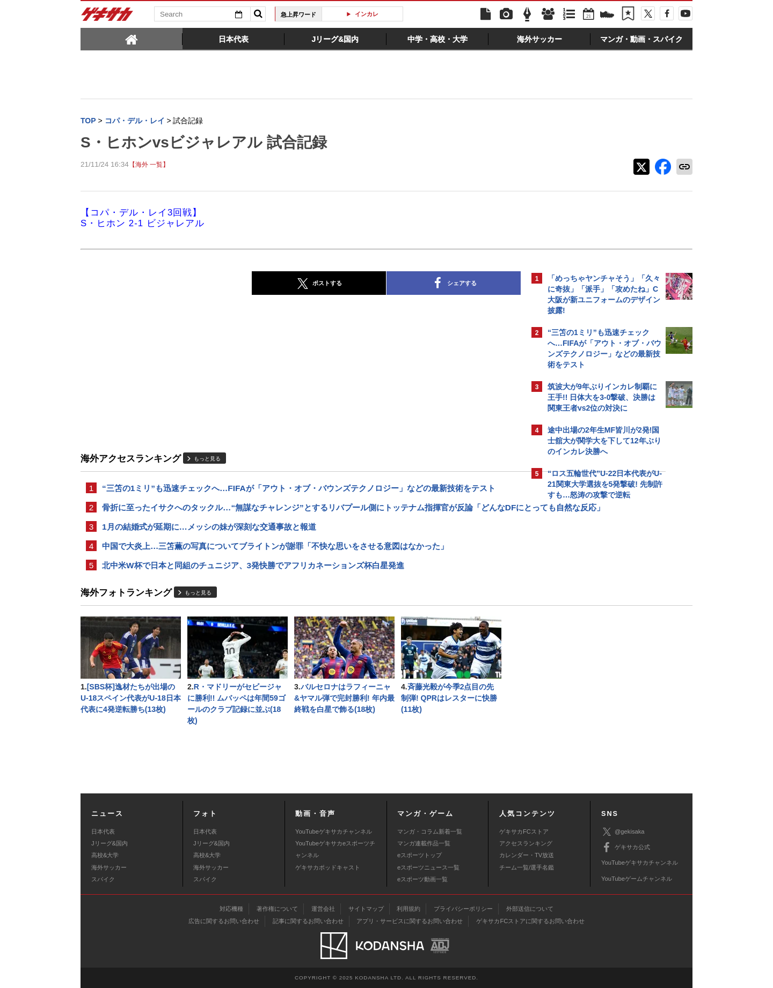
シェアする (360, 285)
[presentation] (132, 38)
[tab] (132, 38)
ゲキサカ (107, 17)
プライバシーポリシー (463, 908)
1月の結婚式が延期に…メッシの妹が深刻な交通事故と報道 (209, 542)
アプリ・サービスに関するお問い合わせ (409, 921)
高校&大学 (105, 855)
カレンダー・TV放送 (526, 855)
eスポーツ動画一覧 (422, 879)
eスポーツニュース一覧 (428, 867)
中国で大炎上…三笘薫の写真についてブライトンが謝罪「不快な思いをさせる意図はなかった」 (275, 563)
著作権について (277, 908)
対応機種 (231, 908)
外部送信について (529, 908)
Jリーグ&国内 (109, 843)
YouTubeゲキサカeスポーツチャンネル (335, 849)
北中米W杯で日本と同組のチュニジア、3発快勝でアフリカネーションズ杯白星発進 (253, 583)
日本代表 (103, 831)
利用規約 (408, 908)
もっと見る (207, 460)
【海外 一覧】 (149, 165)
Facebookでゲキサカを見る (592, 689)
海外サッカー (109, 867)
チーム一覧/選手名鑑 (526, 867)
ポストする (225, 284)
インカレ (366, 14)
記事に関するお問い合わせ (308, 921)
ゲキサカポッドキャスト (327, 867)
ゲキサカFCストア (524, 831)
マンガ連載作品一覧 (423, 843)
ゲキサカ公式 (625, 847)
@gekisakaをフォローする (591, 667)
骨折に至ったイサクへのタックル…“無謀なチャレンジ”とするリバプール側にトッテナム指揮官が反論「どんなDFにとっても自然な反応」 (299, 516)
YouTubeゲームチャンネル (636, 878)
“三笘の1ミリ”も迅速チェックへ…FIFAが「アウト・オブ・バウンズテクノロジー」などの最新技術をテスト (298, 489)
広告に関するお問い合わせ (223, 921)
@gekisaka (623, 832)
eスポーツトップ (419, 855)
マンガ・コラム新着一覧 (429, 831)
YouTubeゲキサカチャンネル (333, 831)
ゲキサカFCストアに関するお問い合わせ (530, 921)
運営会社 (323, 908)
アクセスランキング (525, 843)
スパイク (103, 879)
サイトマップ (366, 908)
